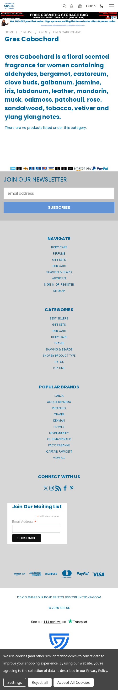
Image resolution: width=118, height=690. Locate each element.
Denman (59, 420)
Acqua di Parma (59, 402)
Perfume (59, 253)
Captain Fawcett (59, 452)
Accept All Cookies (73, 682)
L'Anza (59, 396)
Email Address (24, 521)
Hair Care (59, 266)
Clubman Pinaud (59, 439)
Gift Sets (59, 325)
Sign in (49, 284)
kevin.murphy (59, 433)
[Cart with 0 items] (101, 6)
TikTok (59, 362)
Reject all (40, 682)
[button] (59, 22)
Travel (59, 343)
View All (59, 458)
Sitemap (59, 291)
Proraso (59, 408)
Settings (14, 682)
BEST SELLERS (59, 318)
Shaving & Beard (59, 272)
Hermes (59, 427)
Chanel (59, 414)
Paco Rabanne (59, 445)
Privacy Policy (96, 670)
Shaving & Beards (59, 349)
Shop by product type (59, 356)
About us (59, 278)
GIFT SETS (59, 260)
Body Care (59, 247)
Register (67, 284)
